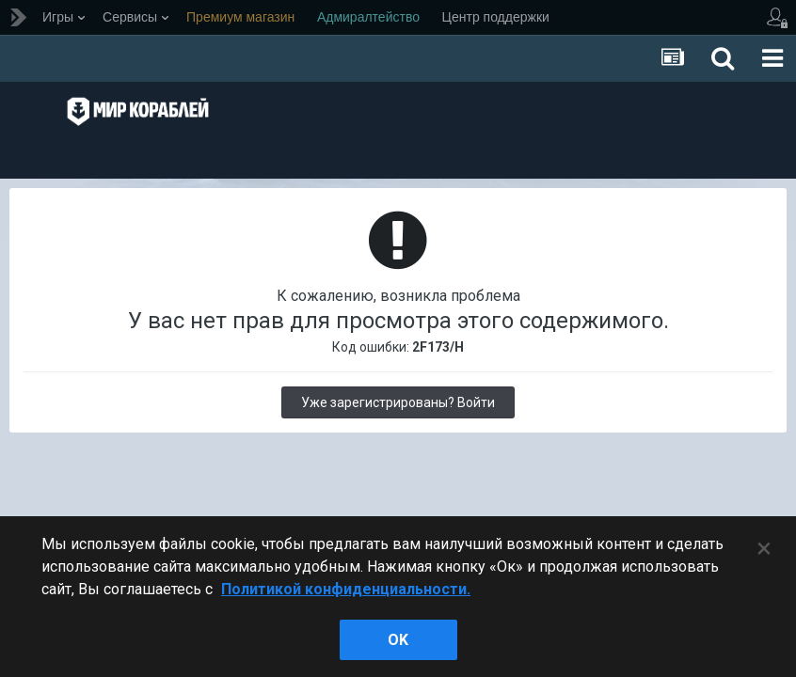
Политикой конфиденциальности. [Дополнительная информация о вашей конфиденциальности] (345, 589)
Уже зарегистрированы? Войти (398, 402)
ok (398, 640)
